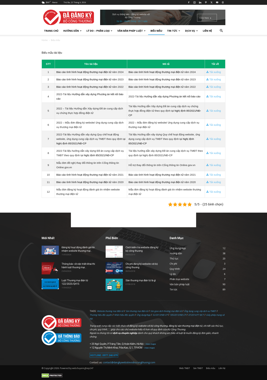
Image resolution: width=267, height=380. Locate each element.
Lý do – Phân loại (99, 30)
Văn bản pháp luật (131, 30)
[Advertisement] (133, 219)
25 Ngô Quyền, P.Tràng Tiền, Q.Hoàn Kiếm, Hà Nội (118, 343)
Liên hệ (207, 30)
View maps (150, 344)
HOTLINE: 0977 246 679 (104, 355)
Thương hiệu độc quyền (101, 314)
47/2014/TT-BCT (196, 314)
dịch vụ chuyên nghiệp (125, 333)
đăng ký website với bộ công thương (148, 325)
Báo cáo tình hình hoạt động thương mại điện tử (83, 72)
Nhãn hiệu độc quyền (124, 314)
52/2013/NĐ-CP (160, 314)
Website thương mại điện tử (110, 311)
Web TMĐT (184, 368)
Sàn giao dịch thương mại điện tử (166, 311)
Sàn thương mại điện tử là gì (141, 280)
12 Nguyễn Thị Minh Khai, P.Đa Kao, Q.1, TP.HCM (117, 347)
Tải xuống (213, 72)
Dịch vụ (191, 30)
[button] (221, 31)
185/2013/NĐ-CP (178, 314)
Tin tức (173, 30)
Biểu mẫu (156, 30)
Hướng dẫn (72, 30)
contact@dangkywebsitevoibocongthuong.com (129, 362)
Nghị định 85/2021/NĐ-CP (71, 143)
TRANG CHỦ (51, 30)
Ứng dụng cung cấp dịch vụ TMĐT (200, 311)
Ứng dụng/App (143, 314)
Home (45, 40)
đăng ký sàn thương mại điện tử (185, 325)
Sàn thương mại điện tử (137, 311)
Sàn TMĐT (198, 368)
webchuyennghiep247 (82, 368)
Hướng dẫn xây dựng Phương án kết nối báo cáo (172, 96)
